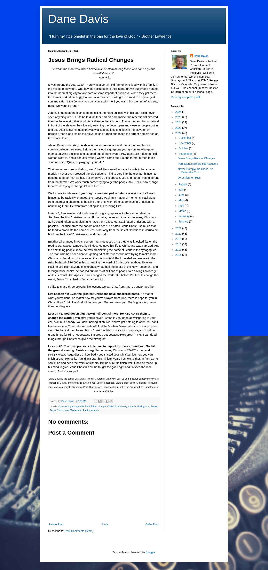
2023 (178, 127)
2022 (178, 133)
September (185, 153)
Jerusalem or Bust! (189, 177)
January (183, 221)
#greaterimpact (66, 406)
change (102, 406)
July (181, 189)
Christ (110, 406)
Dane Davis (78, 18)
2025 (178, 117)
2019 (178, 238)
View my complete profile (186, 97)
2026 (178, 111)
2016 (178, 254)
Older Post (152, 524)
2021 (178, 228)
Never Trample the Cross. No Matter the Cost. (195, 170)
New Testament (73, 410)
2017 (178, 249)
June (181, 195)
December (185, 137)
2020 (178, 233)
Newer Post (56, 524)
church (132, 406)
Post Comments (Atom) (79, 531)
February (184, 216)
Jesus (154, 406)
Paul (85, 410)
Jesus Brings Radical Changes (196, 158)
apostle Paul (83, 406)
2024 (178, 122)
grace (146, 406)
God (139, 406)
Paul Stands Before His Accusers (198, 163)
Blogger (150, 552)
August (183, 184)
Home (104, 524)
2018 (178, 244)
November (185, 143)
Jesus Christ (56, 410)
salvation (94, 410)
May (181, 200)
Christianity (121, 406)
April (181, 205)
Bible (93, 406)
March (182, 211)
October (183, 148)
